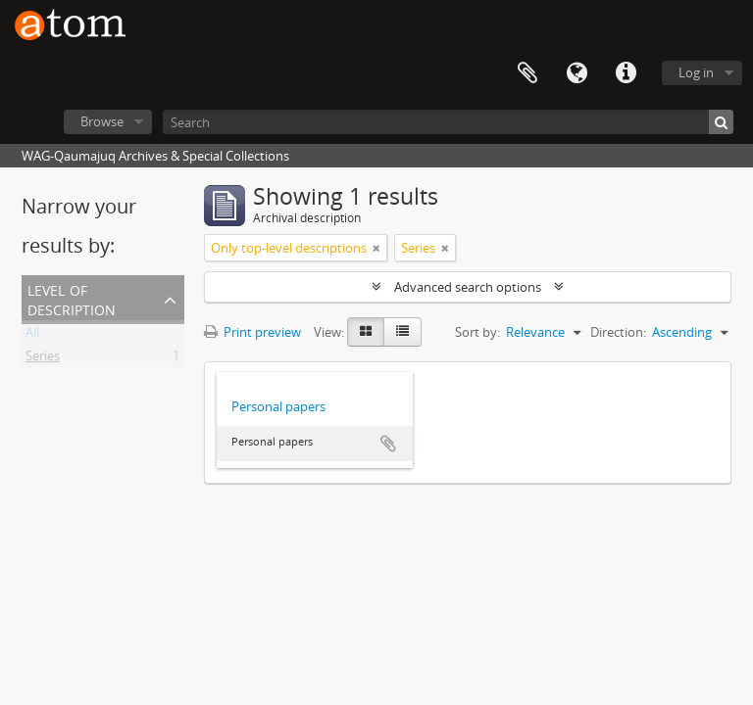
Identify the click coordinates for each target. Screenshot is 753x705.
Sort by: (477, 332)
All (32, 336)
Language (576, 73)
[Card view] (365, 332)
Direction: (618, 332)
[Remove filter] (376, 248)
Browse (102, 121)
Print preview (252, 332)
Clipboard (527, 73)
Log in (696, 72)
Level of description (71, 298)
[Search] (448, 122)
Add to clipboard (388, 443)
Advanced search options (467, 287)
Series (42, 359)
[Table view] (402, 332)
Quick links (625, 73)
